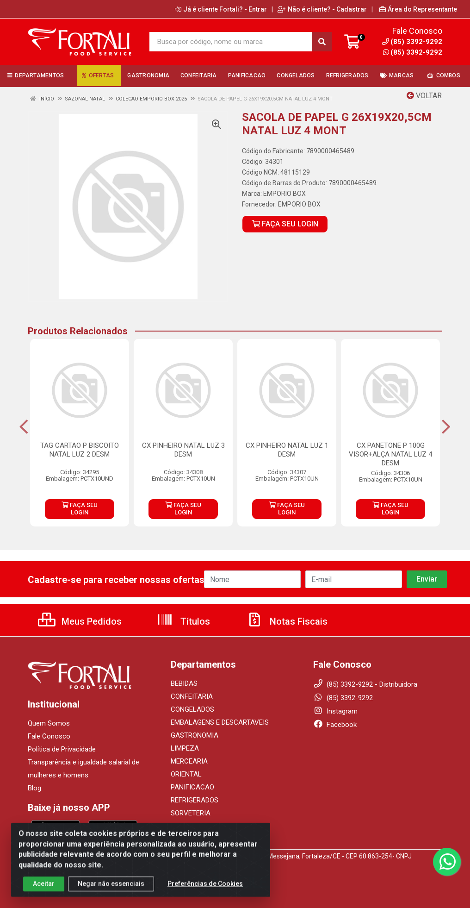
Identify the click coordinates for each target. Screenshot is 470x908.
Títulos (183, 621)
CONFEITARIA (192, 696)
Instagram (335, 711)
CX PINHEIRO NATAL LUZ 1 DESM (287, 449)
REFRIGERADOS (194, 800)
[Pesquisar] (322, 41)
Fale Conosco (49, 736)
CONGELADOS (192, 709)
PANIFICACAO (192, 787)
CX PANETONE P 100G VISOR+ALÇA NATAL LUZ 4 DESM (390, 454)
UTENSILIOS (189, 826)
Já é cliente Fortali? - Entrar (221, 9)
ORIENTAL (186, 774)
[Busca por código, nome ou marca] (230, 41)
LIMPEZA (185, 748)
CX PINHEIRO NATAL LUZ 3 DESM (183, 449)
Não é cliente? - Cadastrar (322, 9)
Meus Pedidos (80, 621)
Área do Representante (418, 9)
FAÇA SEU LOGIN (285, 223)
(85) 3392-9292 (412, 52)
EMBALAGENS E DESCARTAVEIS (220, 722)
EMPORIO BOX (284, 193)
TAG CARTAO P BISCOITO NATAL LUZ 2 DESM (79, 449)
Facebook (335, 724)
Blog (34, 788)
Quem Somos (49, 723)
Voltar (424, 95)
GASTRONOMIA (194, 735)
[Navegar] (24, 427)
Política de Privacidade (62, 749)
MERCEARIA (189, 761)
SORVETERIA (190, 813)
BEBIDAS (184, 683)
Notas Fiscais (287, 621)
